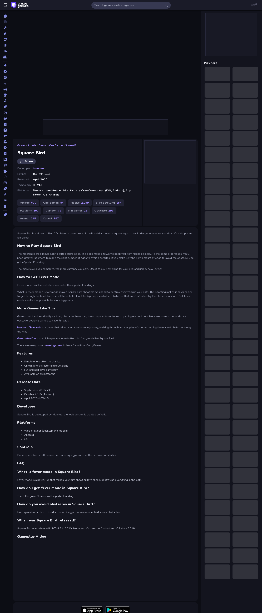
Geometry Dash (27, 338)
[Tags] (5, 215)
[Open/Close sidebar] (5, 5)
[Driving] (5, 118)
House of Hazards (29, 327)
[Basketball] (5, 77)
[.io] (5, 148)
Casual (43, 145)
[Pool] (5, 165)
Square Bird (72, 145)
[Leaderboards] (5, 57)
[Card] (5, 95)
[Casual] (5, 101)
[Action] (5, 66)
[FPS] (5, 136)
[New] (5, 28)
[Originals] (5, 45)
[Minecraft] (5, 159)
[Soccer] (5, 183)
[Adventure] (5, 72)
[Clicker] (5, 107)
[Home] (5, 16)
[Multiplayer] (5, 51)
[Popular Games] (5, 33)
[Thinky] (5, 200)
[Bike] (5, 83)
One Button (56, 145)
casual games (53, 345)
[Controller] (5, 112)
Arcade (32, 145)
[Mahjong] (5, 153)
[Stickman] (5, 194)
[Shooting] (5, 177)
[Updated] (5, 39)
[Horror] (5, 142)
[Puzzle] (5, 171)
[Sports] (5, 189)
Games (21, 145)
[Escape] (5, 124)
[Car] (5, 89)
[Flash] (5, 130)
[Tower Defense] (5, 206)
